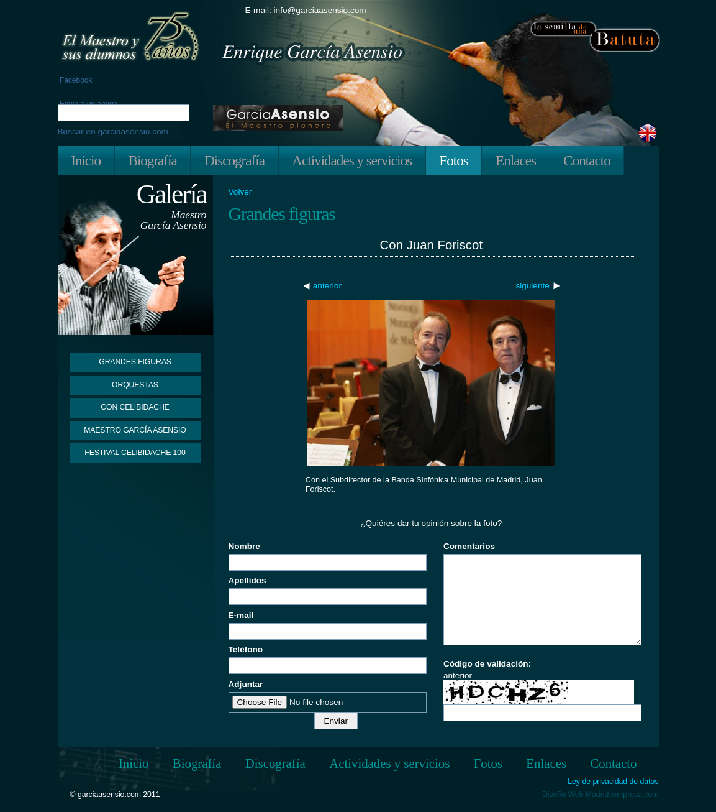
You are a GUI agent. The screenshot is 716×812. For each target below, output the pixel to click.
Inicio (86, 160)
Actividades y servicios (352, 160)
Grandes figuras (135, 362)
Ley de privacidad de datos (613, 782)
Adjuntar (246, 684)
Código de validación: (487, 663)
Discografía (234, 160)
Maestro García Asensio (135, 430)
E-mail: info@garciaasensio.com (305, 10)
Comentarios (469, 546)
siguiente (532, 285)
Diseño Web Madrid (575, 794)
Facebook (75, 80)
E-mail (241, 615)
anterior (327, 285)
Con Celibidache (135, 407)
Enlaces (516, 160)
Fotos (453, 160)
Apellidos (247, 580)
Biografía (152, 160)
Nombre (244, 546)
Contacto (586, 160)
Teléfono (246, 649)
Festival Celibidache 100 (134, 452)
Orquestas (135, 385)
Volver (240, 192)
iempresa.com (635, 794)
